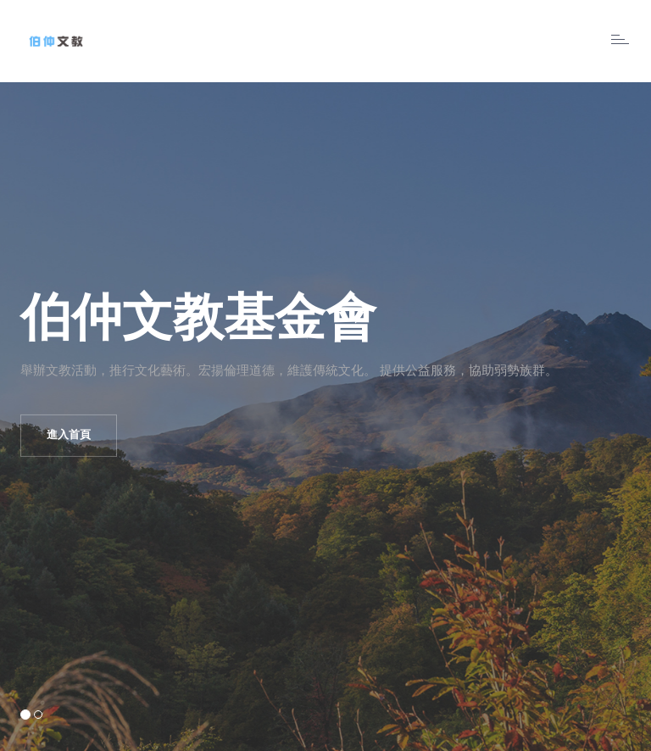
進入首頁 (69, 435)
